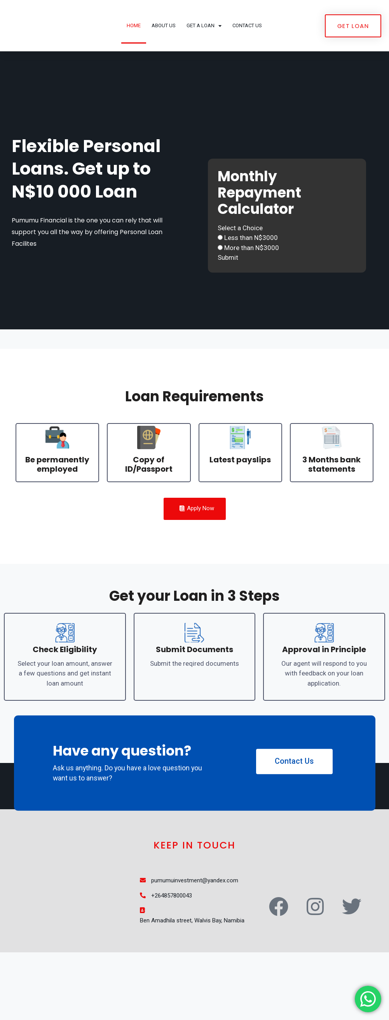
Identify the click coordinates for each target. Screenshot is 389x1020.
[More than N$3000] (220, 287)
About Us (164, 45)
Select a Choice (240, 268)
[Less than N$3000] (220, 277)
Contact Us (247, 45)
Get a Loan (204, 45)
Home (134, 45)
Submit (228, 297)
